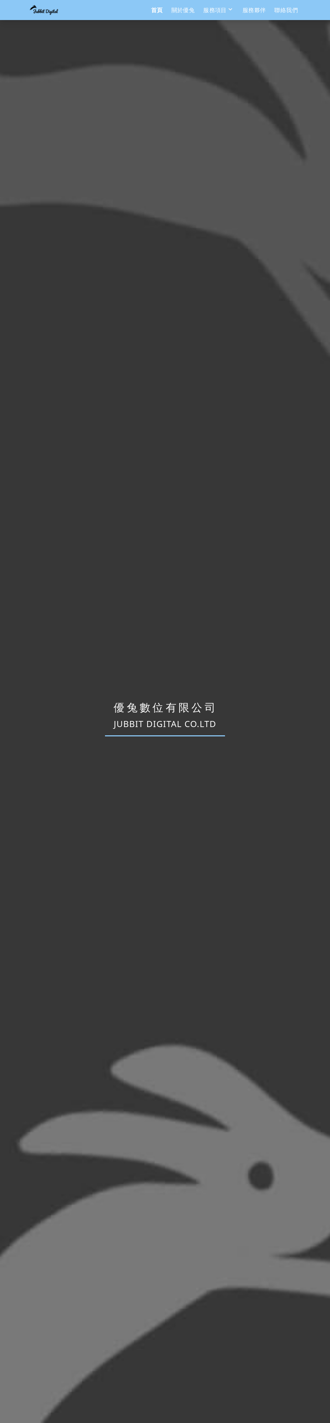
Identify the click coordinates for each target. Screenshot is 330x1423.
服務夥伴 (254, 10)
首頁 (157, 10)
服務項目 (218, 10)
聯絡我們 (286, 10)
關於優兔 (183, 10)
